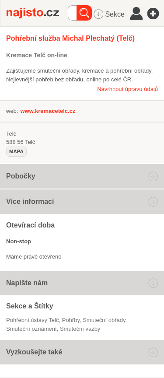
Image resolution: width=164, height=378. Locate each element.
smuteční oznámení (31, 329)
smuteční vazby (80, 329)
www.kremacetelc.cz (47, 111)
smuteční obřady (104, 320)
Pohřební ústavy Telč (32, 320)
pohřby (71, 320)
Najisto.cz (37, 13)
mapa (16, 151)
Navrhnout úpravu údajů (127, 89)
